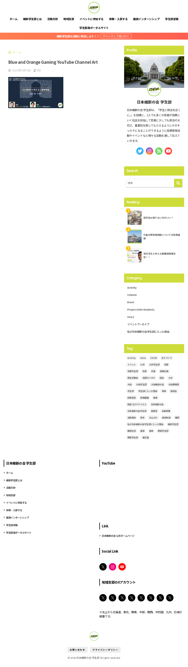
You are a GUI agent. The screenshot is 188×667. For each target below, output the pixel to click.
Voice (131, 320)
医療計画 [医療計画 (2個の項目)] (164, 375)
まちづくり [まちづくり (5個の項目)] (166, 362)
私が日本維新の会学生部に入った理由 (151, 336)
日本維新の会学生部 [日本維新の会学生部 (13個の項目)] (137, 415)
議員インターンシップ (146, 19)
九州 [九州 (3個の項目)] (142, 369)
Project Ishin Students (142, 312)
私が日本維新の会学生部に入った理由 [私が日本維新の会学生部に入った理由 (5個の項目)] (145, 428)
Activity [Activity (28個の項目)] (131, 362)
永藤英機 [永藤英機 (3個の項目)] (166, 415)
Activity (132, 288)
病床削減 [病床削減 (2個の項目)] (166, 422)
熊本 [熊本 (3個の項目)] (142, 422)
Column (132, 296)
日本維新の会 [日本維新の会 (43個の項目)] (157, 409)
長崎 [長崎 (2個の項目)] (151, 435)
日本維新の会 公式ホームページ (121, 540)
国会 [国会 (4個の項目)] (162, 382)
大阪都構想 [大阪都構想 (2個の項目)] (173, 389)
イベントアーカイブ (140, 328)
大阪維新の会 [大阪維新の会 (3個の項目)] (157, 389)
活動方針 (52, 19)
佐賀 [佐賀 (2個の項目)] (144, 375)
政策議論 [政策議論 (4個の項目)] (144, 402)
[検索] (178, 183)
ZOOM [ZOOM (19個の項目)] (153, 362)
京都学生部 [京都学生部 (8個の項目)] (132, 375)
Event (131, 304)
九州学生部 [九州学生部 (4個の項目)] (154, 369)
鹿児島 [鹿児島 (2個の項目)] (145, 442)
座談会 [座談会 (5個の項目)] (173, 395)
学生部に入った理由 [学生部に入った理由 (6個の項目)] (147, 395)
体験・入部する (118, 19)
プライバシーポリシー (105, 655)
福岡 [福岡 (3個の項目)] (177, 422)
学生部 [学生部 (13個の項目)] (130, 395)
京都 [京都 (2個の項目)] (166, 369)
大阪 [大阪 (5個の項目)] (129, 389)
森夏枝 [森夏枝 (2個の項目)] (154, 415)
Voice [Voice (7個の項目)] (143, 362)
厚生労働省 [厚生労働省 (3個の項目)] (132, 382)
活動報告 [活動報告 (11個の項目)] (131, 422)
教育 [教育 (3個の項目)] (155, 402)
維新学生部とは (32, 19)
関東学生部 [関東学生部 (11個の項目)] (163, 435)
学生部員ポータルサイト (94, 28)
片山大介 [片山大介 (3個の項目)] (153, 422)
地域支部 (68, 19)
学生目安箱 (171, 19)
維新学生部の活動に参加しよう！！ (78, 36)
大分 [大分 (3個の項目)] (170, 382)
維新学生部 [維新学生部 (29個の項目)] (173, 428)
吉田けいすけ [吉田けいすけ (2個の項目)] (148, 382)
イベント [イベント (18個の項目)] (131, 369)
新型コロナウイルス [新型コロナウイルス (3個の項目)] (137, 409)
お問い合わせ (77, 655)
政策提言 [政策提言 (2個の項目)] (131, 402)
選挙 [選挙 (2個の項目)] (142, 435)
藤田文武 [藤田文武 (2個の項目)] (131, 435)
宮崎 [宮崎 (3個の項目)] (164, 395)
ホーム (14, 19)
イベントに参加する (91, 19)
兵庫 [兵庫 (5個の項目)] (153, 375)
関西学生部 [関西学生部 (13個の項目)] (132, 442)
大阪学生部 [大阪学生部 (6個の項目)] (141, 389)
